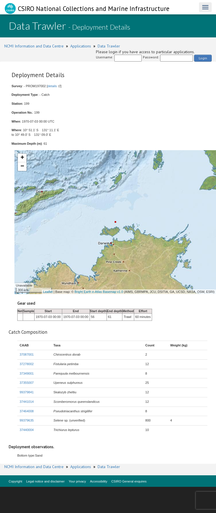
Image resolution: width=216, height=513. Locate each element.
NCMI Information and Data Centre (34, 46)
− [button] (22, 166)
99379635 (27, 420)
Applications (80, 46)
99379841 (27, 392)
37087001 (27, 354)
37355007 (27, 382)
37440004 (27, 430)
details (52, 86)
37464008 (27, 411)
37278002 (27, 364)
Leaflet (48, 291)
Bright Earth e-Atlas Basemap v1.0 (99, 291)
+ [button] (22, 158)
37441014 (27, 401)
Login (203, 58)
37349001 (27, 373)
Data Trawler (109, 46)
